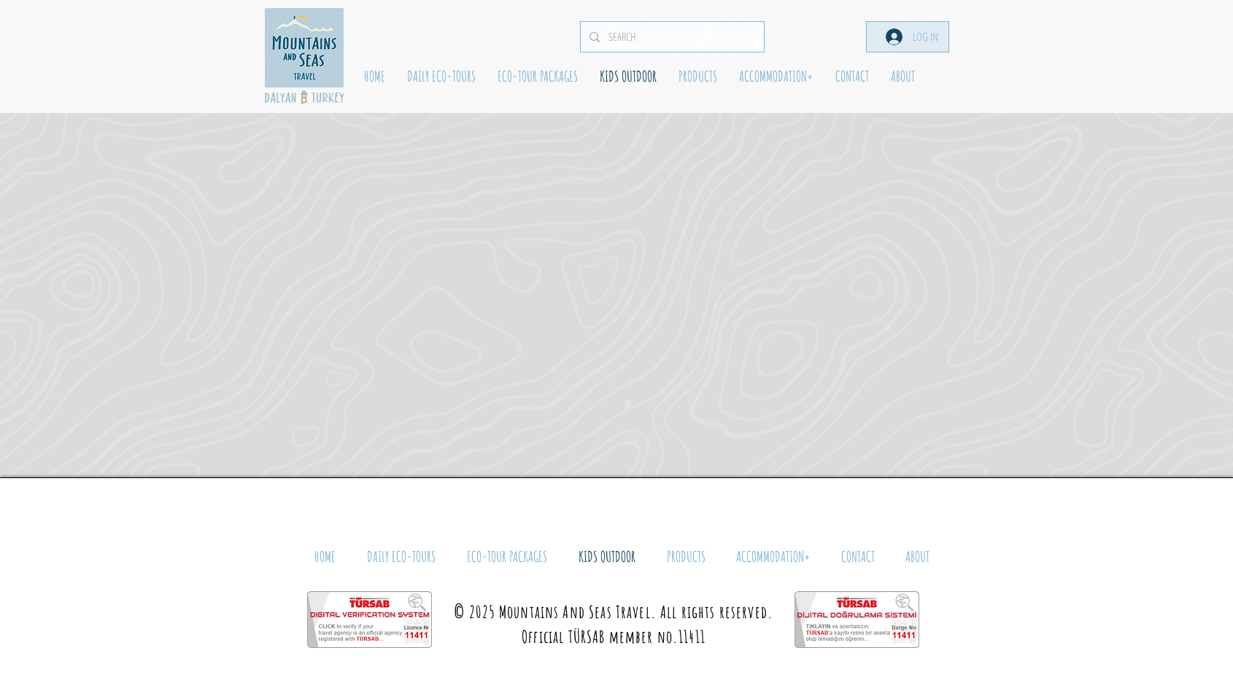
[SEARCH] (670, 37)
